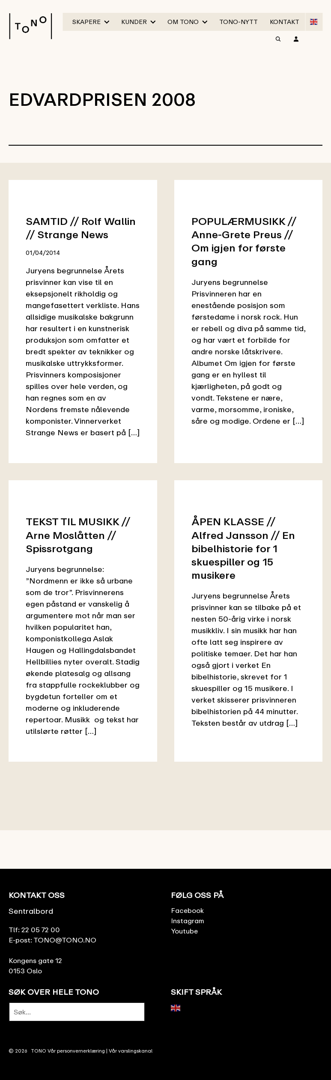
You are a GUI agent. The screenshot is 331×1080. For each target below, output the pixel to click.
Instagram (187, 920)
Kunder (134, 21)
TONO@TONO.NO (64, 940)
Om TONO (183, 21)
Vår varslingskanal (130, 1050)
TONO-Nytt (238, 21)
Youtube (184, 931)
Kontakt (284, 21)
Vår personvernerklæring (76, 1050)
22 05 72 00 (40, 929)
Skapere (86, 21)
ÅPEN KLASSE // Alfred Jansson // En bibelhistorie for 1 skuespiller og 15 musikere (243, 548)
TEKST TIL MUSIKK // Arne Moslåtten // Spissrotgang (78, 534)
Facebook (187, 910)
